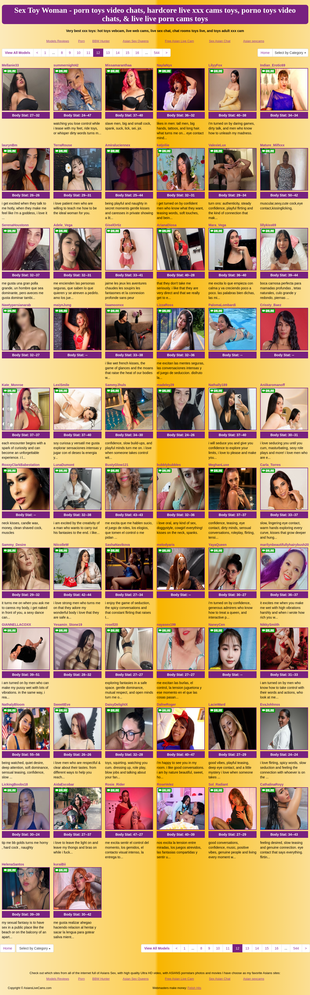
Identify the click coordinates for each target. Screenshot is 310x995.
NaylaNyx (164, 65)
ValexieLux (217, 145)
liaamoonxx (114, 305)
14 (118, 53)
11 (88, 53)
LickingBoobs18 (15, 784)
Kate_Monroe (12, 385)
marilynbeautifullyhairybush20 (284, 545)
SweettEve (61, 704)
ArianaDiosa (166, 225)
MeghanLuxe (218, 465)
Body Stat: (25, 115)
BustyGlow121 (116, 465)
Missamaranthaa (118, 65)
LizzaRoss (165, 305)
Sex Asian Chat (219, 41)
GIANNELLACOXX (16, 625)
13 (108, 53)
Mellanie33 (10, 65)
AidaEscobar (63, 784)
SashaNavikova (117, 545)
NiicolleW (61, 545)
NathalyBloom (13, 704)
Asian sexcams (253, 41)
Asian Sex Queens (136, 41)
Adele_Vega (62, 225)
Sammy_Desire (14, 545)
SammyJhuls (115, 385)
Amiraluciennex (117, 145)
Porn (81, 41)
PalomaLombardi (222, 305)
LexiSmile (61, 385)
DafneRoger (166, 704)
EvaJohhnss (270, 704)
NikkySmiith (269, 625)
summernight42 (65, 65)
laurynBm (10, 145)
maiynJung (62, 305)
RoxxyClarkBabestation (21, 465)
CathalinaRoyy (272, 784)
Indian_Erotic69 (272, 65)
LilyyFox (215, 65)
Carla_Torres (270, 465)
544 (157, 53)
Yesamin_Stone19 (67, 625)
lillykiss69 (268, 225)
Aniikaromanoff (272, 385)
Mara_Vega (217, 225)
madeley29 (165, 385)
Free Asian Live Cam (179, 41)
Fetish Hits (194, 988)
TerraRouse (62, 145)
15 (127, 53)
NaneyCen (216, 625)
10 (79, 53)
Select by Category (290, 53)
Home (265, 53)
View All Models (17, 53)
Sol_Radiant (218, 784)
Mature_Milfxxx (272, 145)
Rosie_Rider (115, 784)
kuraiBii (59, 864)
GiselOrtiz (113, 225)
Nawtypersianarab (16, 305)
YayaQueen (217, 545)
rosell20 (111, 625)
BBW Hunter (101, 41)
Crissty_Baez (270, 305)
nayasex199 (166, 625)
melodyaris (165, 545)
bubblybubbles (169, 465)
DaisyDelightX (116, 704)
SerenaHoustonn (15, 225)
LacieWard (216, 704)
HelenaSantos (13, 864)
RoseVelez (165, 784)
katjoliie (163, 145)
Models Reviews (57, 41)
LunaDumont (63, 465)
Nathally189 (217, 385)
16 (137, 53)
